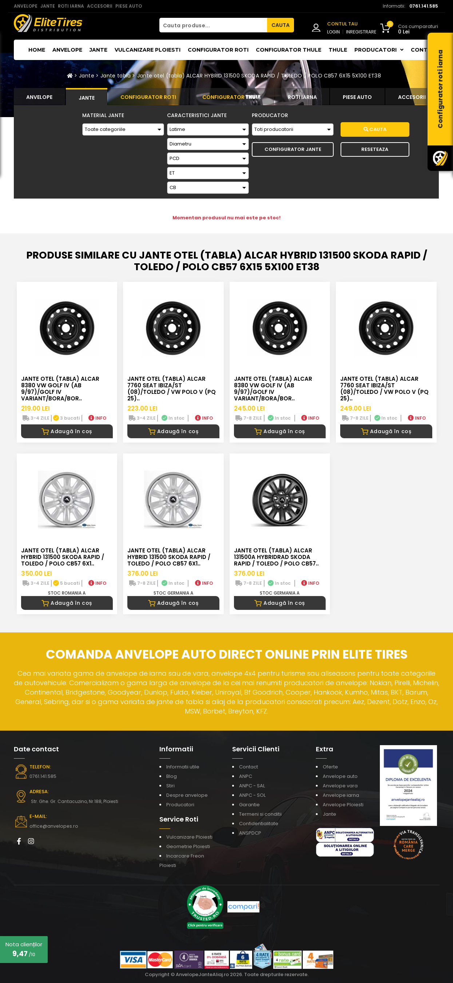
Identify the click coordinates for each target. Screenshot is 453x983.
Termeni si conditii (260, 814)
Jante (98, 50)
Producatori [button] (379, 50)
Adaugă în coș (66, 431)
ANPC (245, 776)
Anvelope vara (340, 785)
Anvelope (67, 50)
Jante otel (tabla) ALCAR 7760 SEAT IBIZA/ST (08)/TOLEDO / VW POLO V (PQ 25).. (171, 388)
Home (36, 50)
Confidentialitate (258, 823)
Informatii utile (182, 766)
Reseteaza (374, 149)
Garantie (249, 804)
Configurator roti (218, 50)
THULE (338, 50)
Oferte (330, 766)
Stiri (170, 785)
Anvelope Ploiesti (343, 804)
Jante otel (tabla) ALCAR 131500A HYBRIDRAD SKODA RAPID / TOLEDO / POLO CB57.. (276, 557)
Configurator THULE (288, 50)
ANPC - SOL (252, 795)
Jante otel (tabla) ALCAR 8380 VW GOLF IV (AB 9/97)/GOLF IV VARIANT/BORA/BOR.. (60, 388)
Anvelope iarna (341, 795)
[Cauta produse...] (213, 25)
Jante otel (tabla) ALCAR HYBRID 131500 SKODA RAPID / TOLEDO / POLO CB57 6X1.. (62, 557)
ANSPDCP (250, 833)
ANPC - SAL (252, 785)
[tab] (39, 96)
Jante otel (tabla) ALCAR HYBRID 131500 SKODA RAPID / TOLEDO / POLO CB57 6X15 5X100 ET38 (259, 75)
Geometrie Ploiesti (188, 846)
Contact (425, 50)
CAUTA (280, 25)
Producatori (180, 804)
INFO (97, 418)
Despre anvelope (187, 795)
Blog (171, 776)
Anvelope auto (340, 776)
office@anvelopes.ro (52, 826)
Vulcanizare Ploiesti (147, 50)
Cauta (374, 129)
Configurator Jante (293, 149)
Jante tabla (115, 75)
